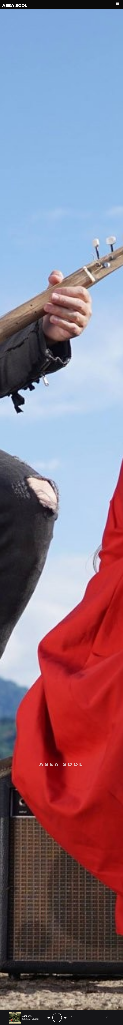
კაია (72, 1016)
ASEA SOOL (14, 5)
